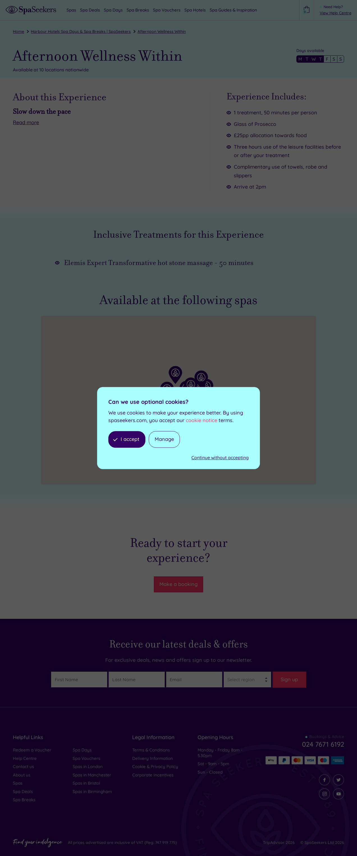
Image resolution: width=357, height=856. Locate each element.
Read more (26, 122)
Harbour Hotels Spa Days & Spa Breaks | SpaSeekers (81, 31)
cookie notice (201, 420)
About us (21, 775)
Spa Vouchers (86, 758)
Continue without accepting (220, 457)
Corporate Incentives (152, 775)
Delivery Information (152, 758)
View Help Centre (335, 12)
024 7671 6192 (323, 744)
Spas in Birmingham (92, 791)
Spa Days (82, 750)
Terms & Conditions (151, 750)
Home (18, 31)
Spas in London (88, 766)
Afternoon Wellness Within (162, 31)
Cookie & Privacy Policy (155, 766)
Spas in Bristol (86, 783)
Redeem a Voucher (32, 750)
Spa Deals (23, 791)
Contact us (23, 766)
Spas (17, 783)
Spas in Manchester (92, 775)
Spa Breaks (24, 799)
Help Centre (25, 758)
